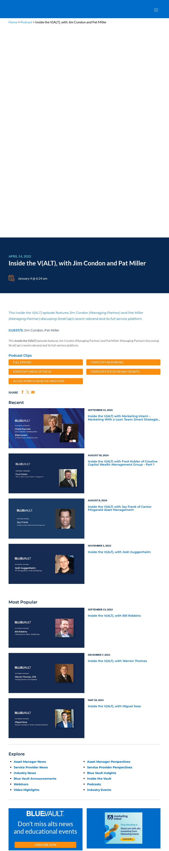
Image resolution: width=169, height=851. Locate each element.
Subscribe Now (45, 634)
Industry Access (17, 716)
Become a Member (128, 648)
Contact (13, 736)
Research (14, 712)
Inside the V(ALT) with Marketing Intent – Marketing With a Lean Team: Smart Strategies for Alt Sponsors (123, 208)
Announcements (119, 702)
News (12, 707)
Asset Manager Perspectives (108, 551)
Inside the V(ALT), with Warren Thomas (117, 451)
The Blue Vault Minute (71, 697)
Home (13, 22)
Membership (16, 721)
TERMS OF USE (100, 677)
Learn (12, 702)
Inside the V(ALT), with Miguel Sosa (114, 496)
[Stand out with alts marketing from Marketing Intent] (123, 619)
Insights (114, 697)
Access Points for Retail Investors (38, 171)
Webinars (21, 574)
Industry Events (99, 580)
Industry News (25, 563)
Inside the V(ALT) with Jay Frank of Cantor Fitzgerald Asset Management (119, 298)
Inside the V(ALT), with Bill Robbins (114, 405)
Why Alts (13, 697)
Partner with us (137, 767)
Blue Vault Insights (101, 563)
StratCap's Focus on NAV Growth (115, 161)
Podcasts (94, 574)
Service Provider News (31, 557)
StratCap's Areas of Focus (32, 161)
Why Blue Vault (17, 731)
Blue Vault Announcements (35, 568)
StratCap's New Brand (107, 152)
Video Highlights (26, 580)
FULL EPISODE (22, 152)
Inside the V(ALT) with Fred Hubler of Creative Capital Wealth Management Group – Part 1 (123, 253)
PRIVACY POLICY (81, 677)
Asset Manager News (30, 551)
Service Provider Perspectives (109, 557)
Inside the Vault (99, 568)
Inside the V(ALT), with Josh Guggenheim (119, 342)
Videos (62, 712)
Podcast (26, 22)
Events (12, 726)
